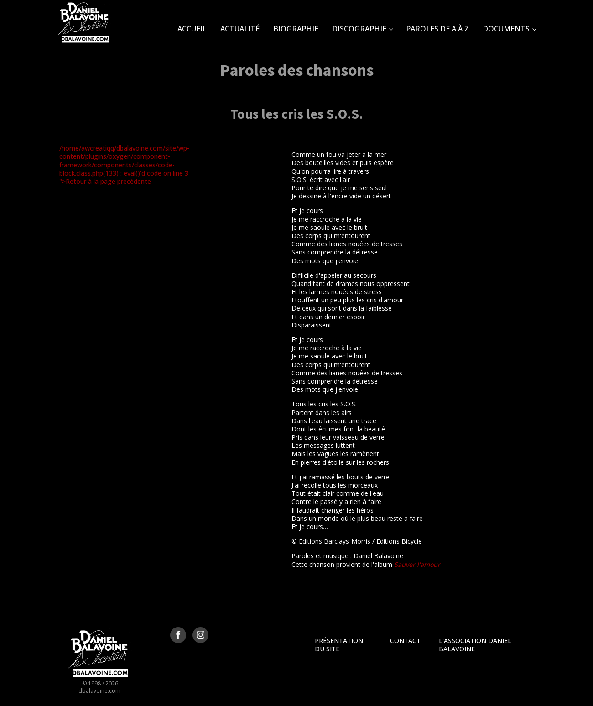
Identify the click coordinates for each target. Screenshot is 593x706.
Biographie (295, 29)
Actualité (240, 29)
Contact (405, 640)
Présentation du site (339, 644)
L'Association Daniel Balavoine (475, 644)
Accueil (192, 29)
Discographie (359, 29)
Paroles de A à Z (437, 29)
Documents (506, 29)
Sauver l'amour (417, 564)
